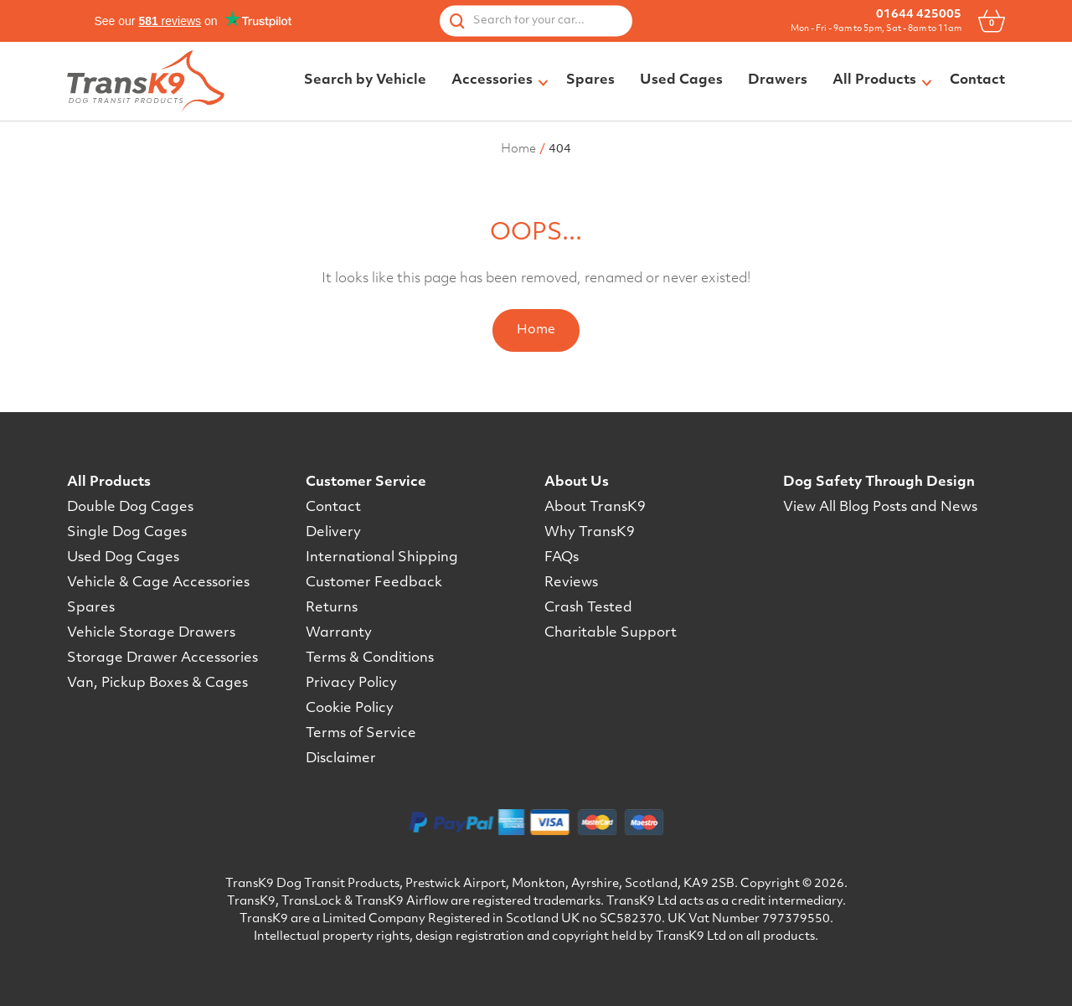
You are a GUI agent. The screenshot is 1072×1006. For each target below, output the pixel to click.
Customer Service (366, 482)
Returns (332, 608)
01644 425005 (918, 14)
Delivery (333, 532)
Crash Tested (588, 608)
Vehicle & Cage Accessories (158, 583)
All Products (109, 482)
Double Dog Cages (130, 507)
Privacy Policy (351, 683)
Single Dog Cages (127, 532)
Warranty (339, 633)
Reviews (571, 583)
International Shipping (382, 558)
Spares (91, 608)
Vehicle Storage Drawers (151, 633)
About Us (576, 482)
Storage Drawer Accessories (162, 658)
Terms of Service (361, 733)
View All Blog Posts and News (880, 507)
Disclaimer (341, 759)
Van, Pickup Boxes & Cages (157, 683)
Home (536, 330)
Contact (333, 507)
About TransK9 (595, 507)
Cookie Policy (350, 708)
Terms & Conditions (370, 658)
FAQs (561, 558)
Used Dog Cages (123, 558)
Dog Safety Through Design (879, 482)
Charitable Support (610, 633)
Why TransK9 (589, 532)
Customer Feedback (374, 583)
